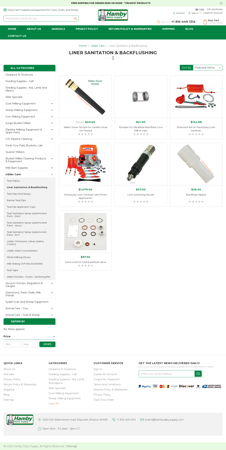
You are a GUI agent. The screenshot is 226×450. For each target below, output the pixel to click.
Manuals (58, 28)
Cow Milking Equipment (20, 116)
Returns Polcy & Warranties (110, 389)
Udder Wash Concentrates (22, 250)
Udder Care (98, 45)
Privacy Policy (87, 28)
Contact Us (17, 36)
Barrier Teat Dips (16, 200)
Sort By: (187, 67)
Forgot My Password (106, 379)
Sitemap (9, 399)
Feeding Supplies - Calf (19, 81)
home (12, 28)
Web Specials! (13, 97)
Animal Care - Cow (16, 308)
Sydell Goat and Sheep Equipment (26, 301)
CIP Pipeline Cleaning (18, 139)
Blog (189, 28)
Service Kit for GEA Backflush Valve (85, 262)
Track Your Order (104, 399)
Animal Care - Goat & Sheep (22, 314)
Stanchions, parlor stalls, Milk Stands (23, 294)
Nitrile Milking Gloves (19, 257)
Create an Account (212, 12)
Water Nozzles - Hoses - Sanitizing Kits (28, 276)
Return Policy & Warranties (130, 28)
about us (34, 28)
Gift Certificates (214, 9)
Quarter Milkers (14, 152)
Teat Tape (12, 270)
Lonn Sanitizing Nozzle (140, 194)
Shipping (168, 28)
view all (53, 403)
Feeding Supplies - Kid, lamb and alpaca (26, 89)
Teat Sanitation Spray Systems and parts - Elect (26, 215)
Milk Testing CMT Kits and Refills (25, 263)
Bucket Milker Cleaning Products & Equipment (25, 160)
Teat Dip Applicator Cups (21, 206)
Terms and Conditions (107, 384)
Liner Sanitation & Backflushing (128, 45)
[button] (29, 336)
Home (83, 45)
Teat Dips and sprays (19, 193)
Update (47, 344)
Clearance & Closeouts (19, 74)
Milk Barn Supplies (16, 167)
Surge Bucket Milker (18, 123)
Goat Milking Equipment (20, 103)
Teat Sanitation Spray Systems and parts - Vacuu (26, 224)
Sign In (98, 369)
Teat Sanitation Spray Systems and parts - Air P (26, 233)
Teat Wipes (13, 180)
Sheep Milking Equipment (21, 110)
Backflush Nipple (196, 194)
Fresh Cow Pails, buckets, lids (24, 145)
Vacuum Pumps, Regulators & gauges (24, 285)
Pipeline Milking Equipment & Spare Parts (23, 131)
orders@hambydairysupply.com (164, 419)
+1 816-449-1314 (126, 419)
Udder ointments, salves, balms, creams (25, 243)
